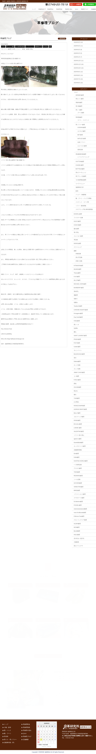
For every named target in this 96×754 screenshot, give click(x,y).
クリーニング (78, 247)
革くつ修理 (79, 110)
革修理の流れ (68, 9)
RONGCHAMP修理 (79, 405)
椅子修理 (80, 135)
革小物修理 (79, 106)
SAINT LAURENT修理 (80, 335)
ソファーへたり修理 (80, 494)
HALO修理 (77, 534)
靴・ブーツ (7, 733)
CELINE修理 (77, 387)
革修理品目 (41, 9)
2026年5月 (77, 42)
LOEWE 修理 (77, 428)
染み (75, 357)
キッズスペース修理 (80, 446)
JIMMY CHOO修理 (79, 372)
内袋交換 (78, 253)
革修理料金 (50, 9)
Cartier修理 (77, 346)
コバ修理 (76, 376)
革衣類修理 (79, 117)
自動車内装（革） (9, 742)
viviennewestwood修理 (80, 509)
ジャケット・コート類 (82, 202)
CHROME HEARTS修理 (81, 310)
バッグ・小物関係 (81, 194)
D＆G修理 (77, 276)
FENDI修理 (77, 420)
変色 (75, 383)
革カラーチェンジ (81, 172)
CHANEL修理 (80, 165)
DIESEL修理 (77, 243)
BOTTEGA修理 (80, 169)
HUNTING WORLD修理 (81, 461)
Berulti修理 (77, 531)
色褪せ (76, 302)
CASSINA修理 (82, 127)
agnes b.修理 (77, 439)
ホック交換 (77, 365)
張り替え (45, 46)
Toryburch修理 (78, 306)
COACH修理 (77, 225)
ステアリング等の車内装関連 (84, 209)
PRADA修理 (77, 339)
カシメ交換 (77, 369)
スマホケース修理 (79, 498)
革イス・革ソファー (10, 739)
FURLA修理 (77, 380)
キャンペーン (78, 350)
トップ (34, 9)
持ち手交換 (79, 257)
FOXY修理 (77, 343)
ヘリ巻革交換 (78, 464)
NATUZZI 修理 (82, 138)
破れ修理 (76, 228)
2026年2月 (77, 53)
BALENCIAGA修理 (79, 354)
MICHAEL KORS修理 (80, 284)
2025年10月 (77, 68)
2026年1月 (77, 57)
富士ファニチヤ (78, 546)
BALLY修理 (77, 413)
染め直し (76, 291)
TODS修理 (77, 472)
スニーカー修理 (78, 236)
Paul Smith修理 (78, 317)
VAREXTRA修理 (78, 487)
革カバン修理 (79, 99)
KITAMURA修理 (78, 265)
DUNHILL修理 (78, 214)
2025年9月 (77, 71)
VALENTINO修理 (79, 431)
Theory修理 (77, 273)
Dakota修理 (77, 361)
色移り (76, 298)
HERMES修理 (80, 95)
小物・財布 (7, 727)
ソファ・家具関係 (81, 205)
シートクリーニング (83, 157)
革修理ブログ (84, 9)
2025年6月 (77, 82)
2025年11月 (77, 64)
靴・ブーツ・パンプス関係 (83, 198)
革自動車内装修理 (81, 154)
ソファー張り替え (79, 435)
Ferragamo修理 (78, 313)
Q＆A (76, 9)
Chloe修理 (77, 321)
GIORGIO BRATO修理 (80, 409)
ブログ (3, 46)
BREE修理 (77, 490)
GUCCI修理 (77, 221)
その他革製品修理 (19, 46)
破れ (75, 394)
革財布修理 (79, 102)
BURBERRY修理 (79, 287)
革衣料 (6, 736)
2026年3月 (77, 49)
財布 (77, 191)
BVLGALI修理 (78, 424)
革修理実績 (59, 9)
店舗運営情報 (78, 450)
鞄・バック (7, 730)
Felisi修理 (76, 457)
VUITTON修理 (80, 161)
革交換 (76, 239)
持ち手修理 (77, 280)
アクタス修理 (78, 468)
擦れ (75, 332)
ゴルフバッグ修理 (79, 416)
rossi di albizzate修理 (80, 512)
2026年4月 (77, 46)
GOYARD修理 (78, 483)
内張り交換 (79, 261)
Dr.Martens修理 (78, 501)
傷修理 (76, 295)
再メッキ (76, 324)
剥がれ (76, 391)
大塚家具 (76, 542)
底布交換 (80, 149)
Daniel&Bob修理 (78, 442)
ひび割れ (76, 402)
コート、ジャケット (83, 120)
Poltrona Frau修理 (79, 516)
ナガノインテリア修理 (80, 520)
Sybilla (76, 328)
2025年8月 (77, 75)
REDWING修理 (78, 475)
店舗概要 (93, 9)
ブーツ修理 (81, 112)
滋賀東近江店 (38, 46)
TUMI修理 (77, 398)
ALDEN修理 (77, 523)
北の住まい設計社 (79, 538)
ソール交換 (77, 479)
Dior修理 (76, 453)
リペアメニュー (30, 46)
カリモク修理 (81, 131)
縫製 (50, 46)
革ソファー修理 (10, 46)
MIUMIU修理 (77, 269)
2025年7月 (77, 79)
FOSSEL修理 (78, 505)
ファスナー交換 (78, 217)
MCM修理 (76, 527)
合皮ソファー (81, 142)
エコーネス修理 (82, 146)
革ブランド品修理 (81, 176)
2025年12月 (77, 60)
